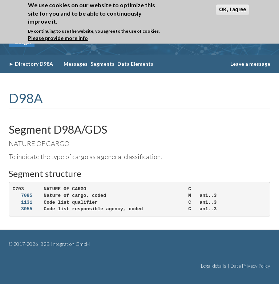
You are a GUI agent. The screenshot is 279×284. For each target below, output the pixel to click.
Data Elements (135, 64)
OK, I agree (232, 8)
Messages (76, 64)
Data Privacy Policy (250, 266)
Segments (102, 64)
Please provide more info (58, 36)
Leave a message (250, 64)
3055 (26, 209)
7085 (26, 195)
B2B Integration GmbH (64, 244)
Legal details (213, 266)
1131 (26, 202)
